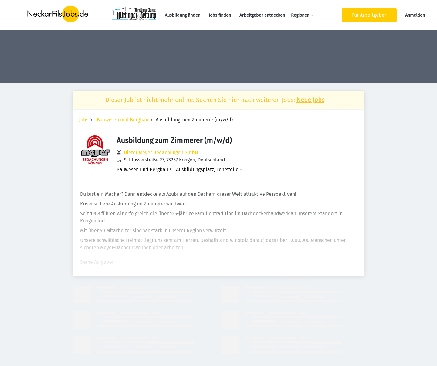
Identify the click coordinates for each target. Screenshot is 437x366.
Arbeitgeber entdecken (262, 15)
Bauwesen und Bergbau (122, 120)
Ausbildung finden (182, 15)
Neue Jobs (310, 99)
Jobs (83, 120)
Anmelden (415, 15)
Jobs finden (220, 15)
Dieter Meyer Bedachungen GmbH (161, 152)
